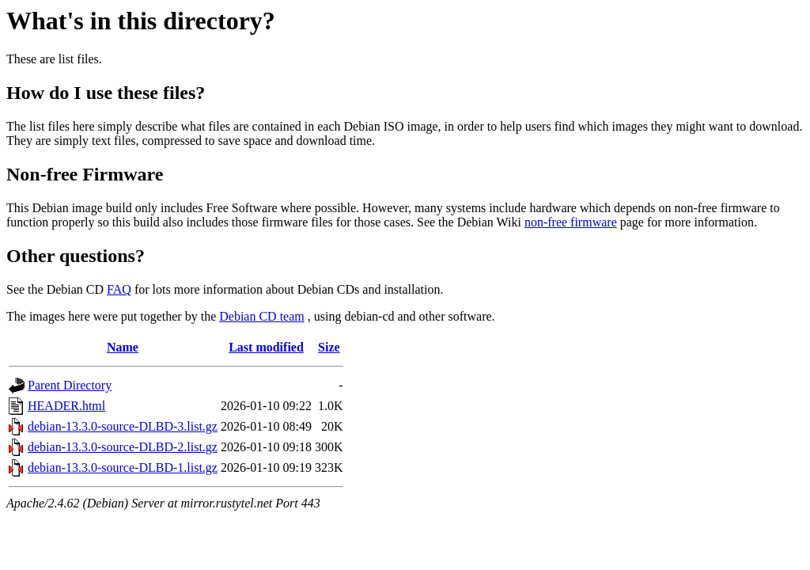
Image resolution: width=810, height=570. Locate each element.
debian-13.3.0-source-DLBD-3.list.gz (123, 426)
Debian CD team (262, 316)
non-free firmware (570, 222)
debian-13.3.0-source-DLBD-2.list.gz (123, 447)
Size (329, 347)
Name (122, 347)
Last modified (266, 347)
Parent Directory (70, 385)
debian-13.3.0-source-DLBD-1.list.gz (123, 467)
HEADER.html (66, 405)
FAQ (119, 289)
